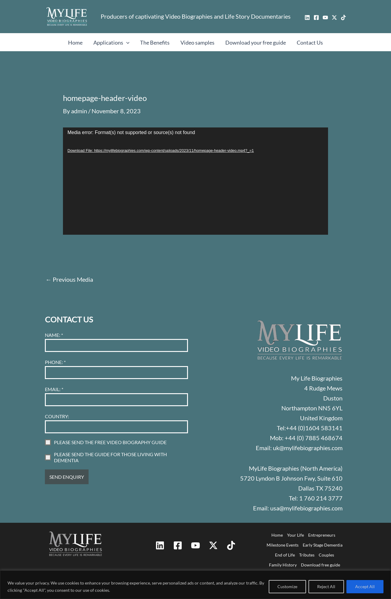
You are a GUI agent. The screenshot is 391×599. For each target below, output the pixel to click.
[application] (195, 181)
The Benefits (155, 42)
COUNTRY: (57, 416)
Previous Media (69, 279)
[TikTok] (343, 17)
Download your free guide (255, 42)
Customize (287, 586)
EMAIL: (54, 389)
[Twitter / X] (334, 17)
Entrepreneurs (321, 535)
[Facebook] (316, 17)
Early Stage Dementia (323, 544)
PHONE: (55, 362)
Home (75, 42)
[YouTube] (325, 17)
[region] (195, 584)
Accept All (365, 586)
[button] (126, 42)
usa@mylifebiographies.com (306, 508)
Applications (111, 42)
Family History (283, 564)
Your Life (295, 535)
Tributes (306, 554)
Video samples (197, 42)
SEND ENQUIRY (66, 477)
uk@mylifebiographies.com (308, 447)
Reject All (326, 586)
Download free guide (320, 564)
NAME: (54, 335)
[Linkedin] (307, 17)
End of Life (285, 554)
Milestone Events (283, 544)
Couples (326, 554)
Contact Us (310, 42)
